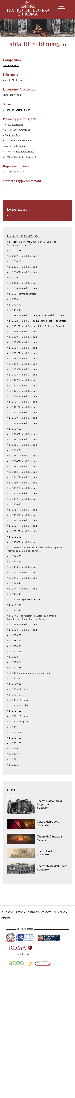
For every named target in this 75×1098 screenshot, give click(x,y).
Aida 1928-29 (14, 651)
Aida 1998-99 (14, 304)
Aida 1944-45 (14, 594)
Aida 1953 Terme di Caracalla (22, 525)
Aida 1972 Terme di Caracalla (22, 407)
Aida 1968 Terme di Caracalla (22, 434)
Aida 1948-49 (14, 561)
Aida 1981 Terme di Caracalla (22, 358)
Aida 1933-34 (14, 640)
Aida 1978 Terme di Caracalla (22, 374)
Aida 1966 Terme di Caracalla (22, 444)
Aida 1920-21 (14, 683)
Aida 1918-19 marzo (17, 689)
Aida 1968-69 (14, 428)
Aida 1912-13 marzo (17, 716)
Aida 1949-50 (14, 556)
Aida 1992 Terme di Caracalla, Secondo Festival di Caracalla (37, 320)
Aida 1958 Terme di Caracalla (22, 493)
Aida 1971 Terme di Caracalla (22, 412)
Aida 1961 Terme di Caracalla (22, 477)
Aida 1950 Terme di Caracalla (22, 542)
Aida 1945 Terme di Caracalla (22, 588)
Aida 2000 (12, 299)
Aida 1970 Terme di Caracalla (22, 417)
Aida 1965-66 (14, 450)
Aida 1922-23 (14, 678)
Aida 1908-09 (14, 732)
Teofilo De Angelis (12, 94)
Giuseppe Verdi (11, 65)
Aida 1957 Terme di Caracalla (22, 499)
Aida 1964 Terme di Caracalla (22, 461)
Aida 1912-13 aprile (17, 721)
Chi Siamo (7, 912)
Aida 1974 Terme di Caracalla (22, 396)
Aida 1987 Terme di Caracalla (22, 347)
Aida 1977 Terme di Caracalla (22, 380)
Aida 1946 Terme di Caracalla (22, 578)
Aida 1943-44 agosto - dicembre (23, 599)
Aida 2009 (12, 277)
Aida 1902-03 (14, 743)
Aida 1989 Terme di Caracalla (22, 336)
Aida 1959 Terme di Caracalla (22, 488)
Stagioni (43, 807)
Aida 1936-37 (14, 635)
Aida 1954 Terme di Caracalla (22, 520)
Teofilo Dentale (19, 146)
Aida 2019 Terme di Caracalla (22, 256)
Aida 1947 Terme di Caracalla (22, 572)
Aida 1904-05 (14, 737)
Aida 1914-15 (14, 710)
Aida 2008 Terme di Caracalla (22, 283)
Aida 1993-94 (14, 310)
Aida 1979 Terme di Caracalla (22, 369)
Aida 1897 (12, 754)
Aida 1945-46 (14, 583)
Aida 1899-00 (14, 748)
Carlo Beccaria (29, 157)
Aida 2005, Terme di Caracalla (22, 293)
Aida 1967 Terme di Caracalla (22, 439)
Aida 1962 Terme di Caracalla (22, 472)
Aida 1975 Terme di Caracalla (22, 391)
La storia (20, 912)
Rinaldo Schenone (23, 140)
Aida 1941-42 (14, 610)
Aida (9, 215)
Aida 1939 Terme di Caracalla (22, 624)
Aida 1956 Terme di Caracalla (22, 509)
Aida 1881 (12, 764)
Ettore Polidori (23, 109)
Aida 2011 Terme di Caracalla (22, 266)
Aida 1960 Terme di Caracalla (22, 482)
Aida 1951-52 (14, 536)
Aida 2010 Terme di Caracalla (22, 272)
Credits (5, 918)
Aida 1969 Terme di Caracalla (22, 423)
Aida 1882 (12, 759)
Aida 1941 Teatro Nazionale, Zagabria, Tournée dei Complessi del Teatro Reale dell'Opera (32, 617)
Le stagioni (33, 912)
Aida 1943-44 (14, 604)
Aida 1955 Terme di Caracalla (22, 515)
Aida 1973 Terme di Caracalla (22, 401)
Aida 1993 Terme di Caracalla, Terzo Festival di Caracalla (35, 315)
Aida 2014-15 (14, 261)
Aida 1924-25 (14, 667)
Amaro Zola (14, 135)
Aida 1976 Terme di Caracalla (22, 385)
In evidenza (60, 912)
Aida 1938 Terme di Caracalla (22, 629)
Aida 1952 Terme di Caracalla (22, 531)
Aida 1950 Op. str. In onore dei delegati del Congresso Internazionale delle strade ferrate (34, 549)
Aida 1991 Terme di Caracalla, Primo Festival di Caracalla (36, 326)
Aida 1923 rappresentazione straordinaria (28, 673)
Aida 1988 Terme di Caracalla (22, 342)
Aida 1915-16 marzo (17, 700)
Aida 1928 (12, 656)
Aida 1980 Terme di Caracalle (22, 364)
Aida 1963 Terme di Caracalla (22, 466)
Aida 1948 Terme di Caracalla (22, 567)
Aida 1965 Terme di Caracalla (22, 455)
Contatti (46, 912)
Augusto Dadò (15, 124)
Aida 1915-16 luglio (17, 705)
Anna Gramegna (21, 129)
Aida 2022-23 (14, 250)
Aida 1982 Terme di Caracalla (22, 353)
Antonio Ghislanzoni (13, 80)
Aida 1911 (12, 727)
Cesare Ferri (9, 109)
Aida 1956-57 (14, 504)
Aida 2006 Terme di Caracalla (22, 288)
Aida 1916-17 (14, 694)
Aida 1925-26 (14, 662)
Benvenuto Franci (25, 151)
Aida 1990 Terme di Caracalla (22, 331)
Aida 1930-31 (14, 646)
